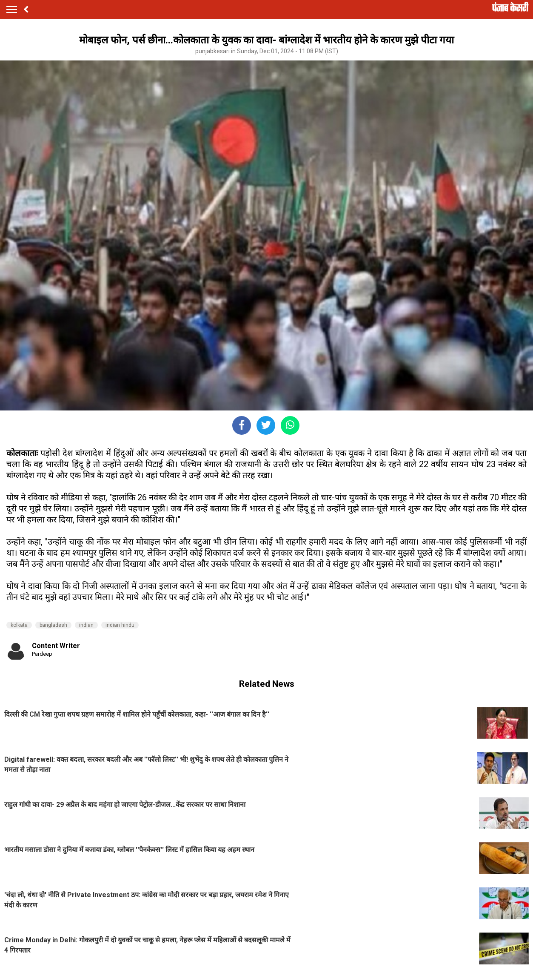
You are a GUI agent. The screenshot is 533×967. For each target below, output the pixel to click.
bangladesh (53, 625)
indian (86, 625)
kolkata (19, 625)
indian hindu (119, 625)
